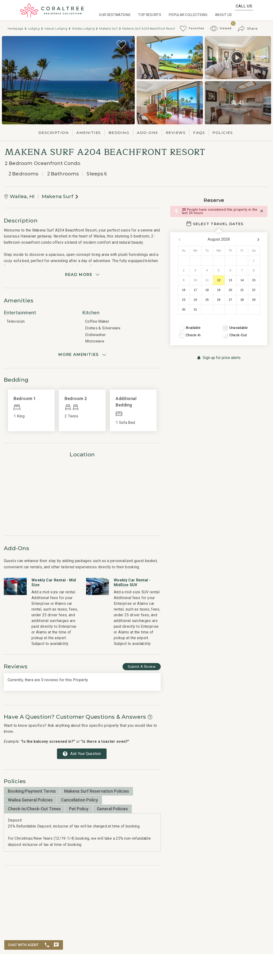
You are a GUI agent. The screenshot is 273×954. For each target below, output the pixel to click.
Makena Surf (110, 28)
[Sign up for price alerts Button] (218, 358)
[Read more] (82, 274)
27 (230, 299)
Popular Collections (188, 15)
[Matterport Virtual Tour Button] (237, 57)
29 (254, 299)
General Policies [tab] (112, 808)
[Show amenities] (82, 354)
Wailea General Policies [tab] (30, 799)
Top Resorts (149, 15)
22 (254, 290)
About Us (223, 15)
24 (195, 299)
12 (219, 280)
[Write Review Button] (142, 666)
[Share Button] (248, 28)
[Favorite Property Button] (121, 44)
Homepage (17, 28)
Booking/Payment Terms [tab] (32, 791)
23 (183, 299)
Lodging (35, 28)
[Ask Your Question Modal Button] (82, 753)
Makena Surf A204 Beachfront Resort (148, 28)
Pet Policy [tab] (78, 808)
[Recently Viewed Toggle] (221, 28)
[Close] (261, 211)
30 (183, 309)
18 (207, 290)
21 (242, 290)
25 (207, 299)
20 (230, 290)
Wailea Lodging (85, 28)
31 (195, 309)
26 (219, 299)
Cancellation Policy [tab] (79, 799)
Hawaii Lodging (57, 28)
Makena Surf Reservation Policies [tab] (96, 791)
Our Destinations (114, 15)
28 (242, 299)
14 (242, 280)
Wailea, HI (22, 196)
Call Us (244, 6)
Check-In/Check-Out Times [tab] (34, 808)
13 (230, 280)
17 (195, 290)
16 (183, 290)
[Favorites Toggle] (191, 28)
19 (219, 290)
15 (254, 280)
